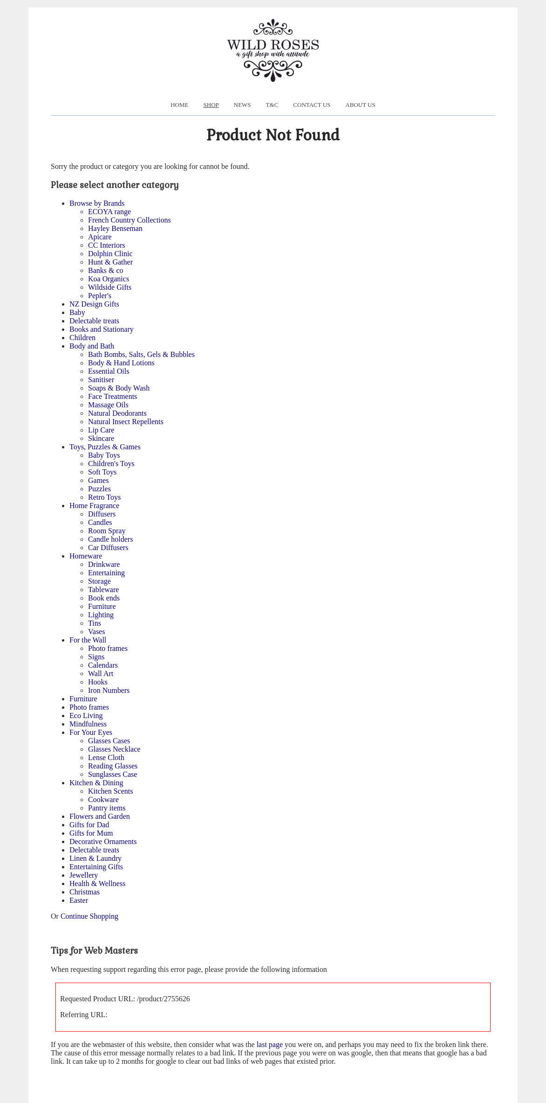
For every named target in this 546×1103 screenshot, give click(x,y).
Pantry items (106, 808)
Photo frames (108, 648)
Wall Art (100, 673)
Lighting (101, 615)
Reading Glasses (112, 766)
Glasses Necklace (114, 749)
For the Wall (87, 640)
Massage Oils (108, 405)
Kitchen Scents (110, 791)
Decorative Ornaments (102, 841)
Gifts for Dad (89, 825)
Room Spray (106, 531)
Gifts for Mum (91, 833)
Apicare (100, 237)
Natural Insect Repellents (126, 422)
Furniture (102, 606)
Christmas (84, 892)
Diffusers (102, 514)
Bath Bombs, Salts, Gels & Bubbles (141, 354)
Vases (96, 631)
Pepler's (99, 296)
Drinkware (104, 564)
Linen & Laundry (95, 858)
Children (82, 338)
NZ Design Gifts (94, 304)
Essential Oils (108, 371)
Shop (211, 104)
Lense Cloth (106, 757)
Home (179, 104)
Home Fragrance (94, 506)
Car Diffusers (108, 548)
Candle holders (110, 539)
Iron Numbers (109, 690)
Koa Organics (108, 279)
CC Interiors (106, 245)
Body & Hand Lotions (121, 363)
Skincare (101, 438)
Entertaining (106, 573)
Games (98, 480)
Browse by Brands (96, 203)
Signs (96, 657)
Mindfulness (88, 724)
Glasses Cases (109, 741)
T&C (272, 104)
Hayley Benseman (115, 228)
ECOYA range (109, 212)
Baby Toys (104, 455)
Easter (78, 900)
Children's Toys (111, 464)
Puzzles (99, 489)
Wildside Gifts (109, 287)
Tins (94, 623)
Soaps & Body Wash (119, 388)
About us (360, 104)
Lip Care (101, 430)
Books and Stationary (101, 329)
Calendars (103, 665)
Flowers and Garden (99, 816)
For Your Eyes (90, 732)
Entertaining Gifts (96, 867)
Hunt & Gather (110, 262)
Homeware (85, 556)
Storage (99, 581)
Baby (77, 312)
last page (270, 1044)
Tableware (103, 589)
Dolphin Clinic (110, 254)
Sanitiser (101, 380)
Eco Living (86, 715)
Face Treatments (112, 396)
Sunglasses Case (112, 774)
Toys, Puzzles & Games (105, 447)
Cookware (103, 799)
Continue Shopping (89, 916)
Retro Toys (104, 497)
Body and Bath (91, 346)
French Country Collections (129, 220)
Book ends (104, 598)
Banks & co (105, 270)
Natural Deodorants (117, 413)
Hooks (98, 682)
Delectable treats (94, 321)
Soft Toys (102, 472)
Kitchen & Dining (96, 783)
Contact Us (311, 104)
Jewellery (83, 875)
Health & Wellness (97, 883)
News (242, 104)
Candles (100, 522)
